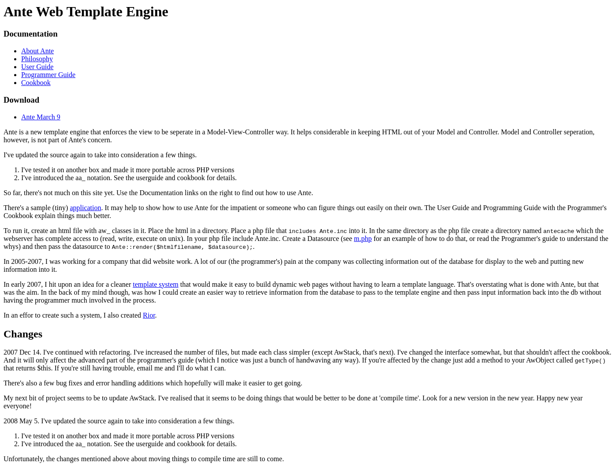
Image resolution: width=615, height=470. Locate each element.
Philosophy (37, 59)
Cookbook (36, 82)
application (85, 207)
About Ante (37, 51)
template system (156, 284)
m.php (363, 238)
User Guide (37, 66)
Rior (149, 315)
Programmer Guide (48, 74)
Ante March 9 (40, 117)
